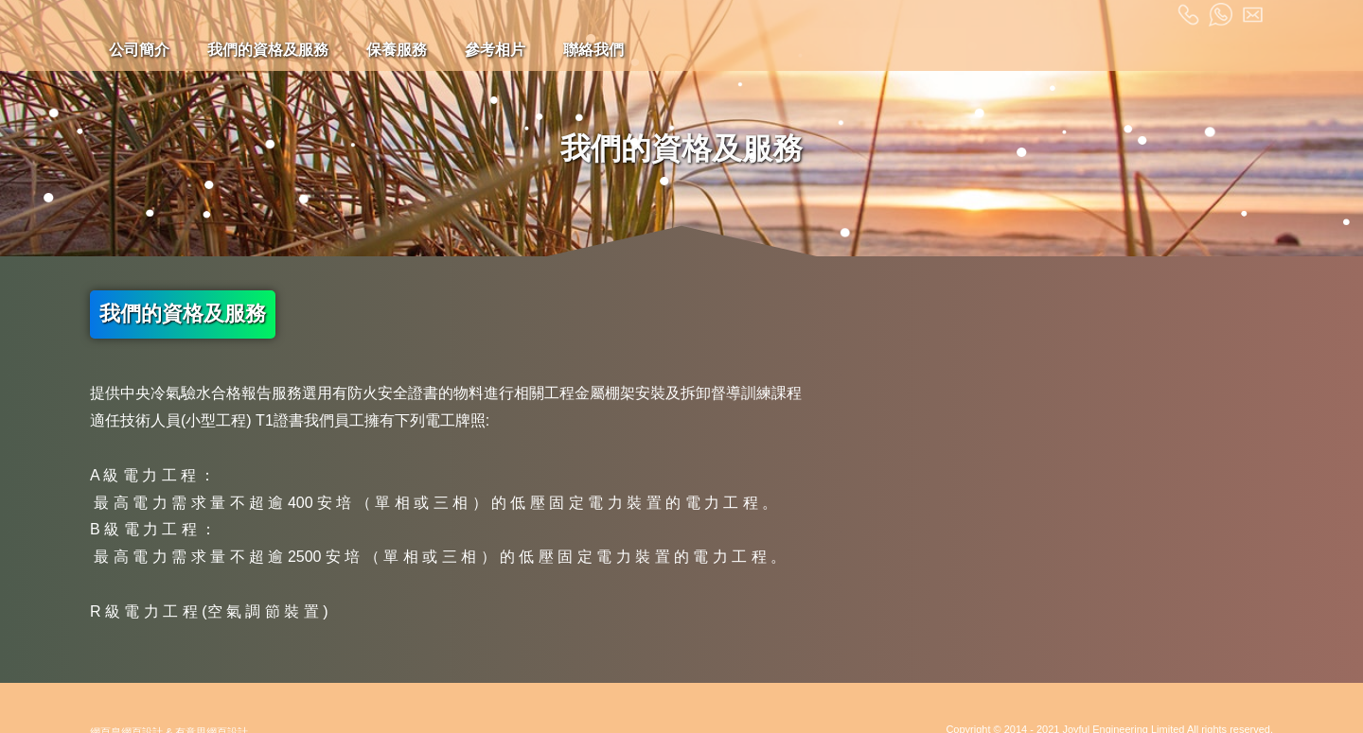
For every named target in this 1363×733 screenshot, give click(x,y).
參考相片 (495, 50)
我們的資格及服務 (267, 50)
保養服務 (396, 50)
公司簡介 (139, 50)
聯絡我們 (593, 50)
